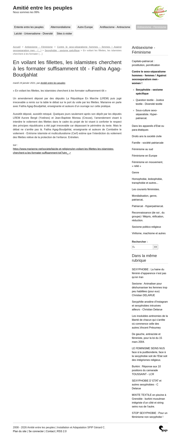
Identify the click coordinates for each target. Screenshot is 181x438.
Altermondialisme (60, 27)
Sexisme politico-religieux (146, 226)
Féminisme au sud (142, 149)
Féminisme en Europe (144, 155)
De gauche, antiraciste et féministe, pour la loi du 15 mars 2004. (147, 338)
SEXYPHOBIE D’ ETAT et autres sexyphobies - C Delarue (146, 384)
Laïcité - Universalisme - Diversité (33, 33)
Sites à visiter (64, 33)
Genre (135, 172)
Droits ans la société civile (147, 136)
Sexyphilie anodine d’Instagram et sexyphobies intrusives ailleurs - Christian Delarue (150, 305)
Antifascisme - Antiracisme (115, 27)
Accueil (16, 47)
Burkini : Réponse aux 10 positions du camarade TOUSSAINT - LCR (146, 370)
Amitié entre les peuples (42, 8)
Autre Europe (85, 27)
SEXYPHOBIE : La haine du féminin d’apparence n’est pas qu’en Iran (149, 273)
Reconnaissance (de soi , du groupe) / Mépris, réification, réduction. (148, 216)
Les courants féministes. (146, 189)
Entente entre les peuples (28, 27)
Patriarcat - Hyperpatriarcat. (148, 206)
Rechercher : (140, 241)
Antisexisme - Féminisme (151, 27)
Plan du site (20, 431)
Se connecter (36, 431)
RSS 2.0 (62, 431)
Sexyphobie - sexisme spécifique (62, 50)
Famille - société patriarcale (148, 142)
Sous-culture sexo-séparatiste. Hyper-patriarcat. (147, 114)
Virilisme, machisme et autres (149, 233)
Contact (50, 431)
